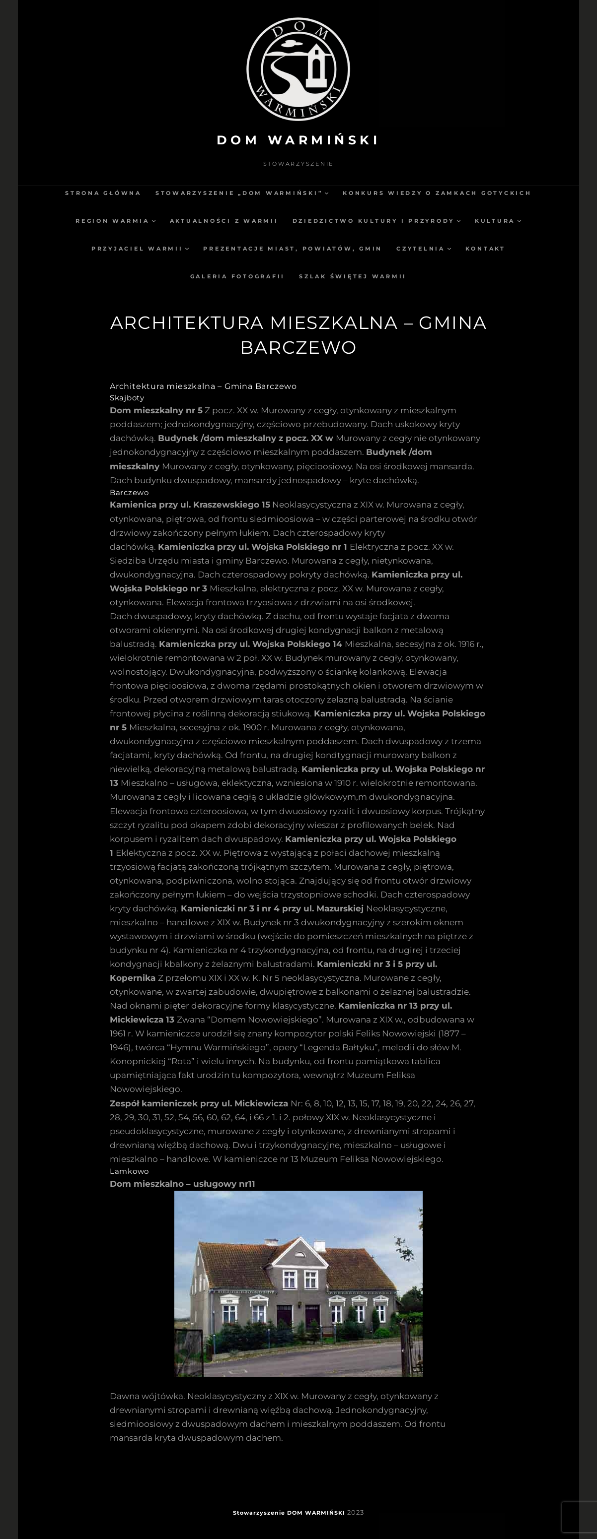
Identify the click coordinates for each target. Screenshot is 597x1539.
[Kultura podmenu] (519, 220)
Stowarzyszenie (259, 1512)
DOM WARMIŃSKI (299, 139)
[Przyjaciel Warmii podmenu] (187, 248)
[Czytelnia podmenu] (449, 248)
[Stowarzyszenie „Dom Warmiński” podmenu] (326, 193)
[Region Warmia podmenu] (153, 220)
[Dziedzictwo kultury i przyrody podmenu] (458, 220)
